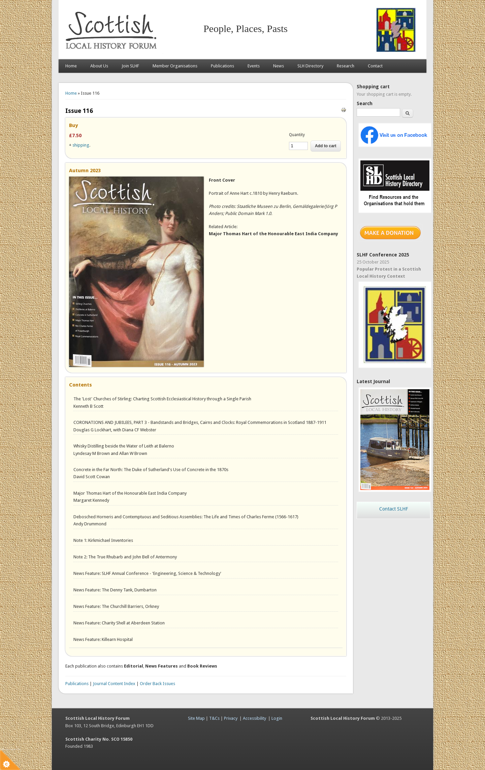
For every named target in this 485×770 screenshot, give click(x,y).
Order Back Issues (157, 683)
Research (345, 65)
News (278, 65)
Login (276, 718)
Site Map (196, 718)
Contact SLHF (393, 509)
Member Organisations (175, 65)
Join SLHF (130, 65)
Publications (222, 65)
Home (71, 65)
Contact (375, 65)
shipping (80, 145)
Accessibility (254, 718)
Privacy (230, 718)
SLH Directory (310, 65)
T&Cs (214, 718)
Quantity (297, 134)
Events (254, 65)
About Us (99, 65)
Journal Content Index (114, 683)
